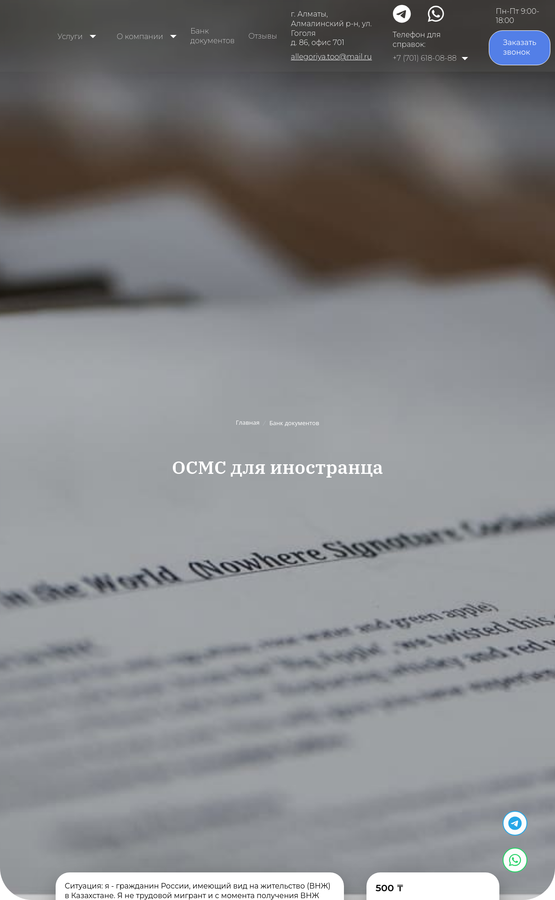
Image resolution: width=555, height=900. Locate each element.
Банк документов (212, 36)
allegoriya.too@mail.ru (331, 56)
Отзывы (262, 36)
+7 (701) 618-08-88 (425, 58)
